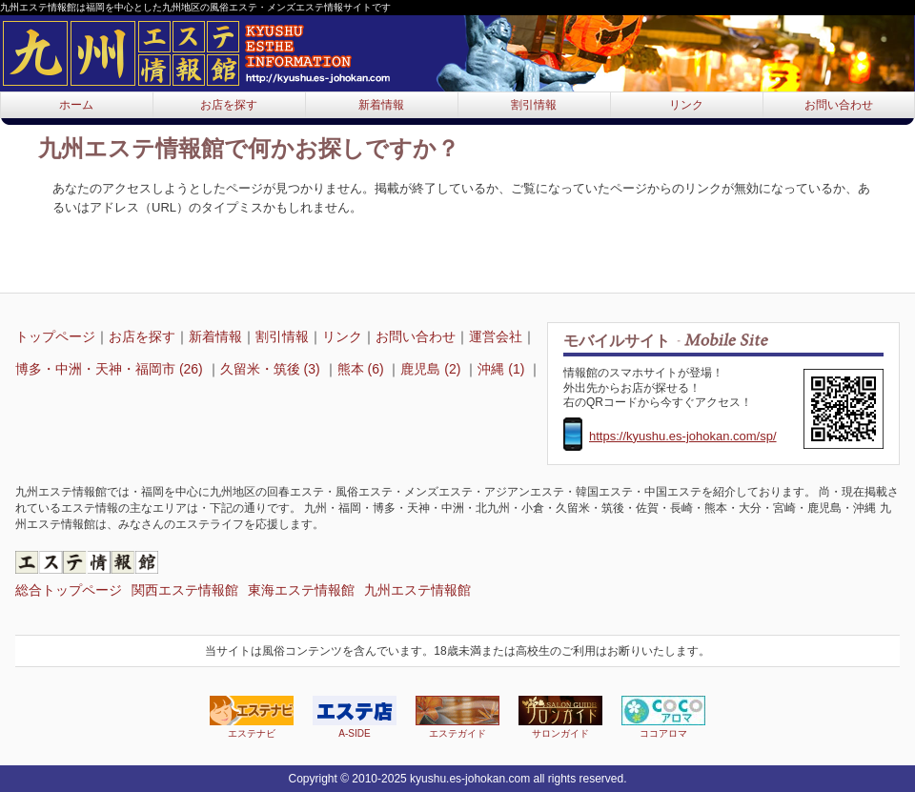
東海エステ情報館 (301, 590)
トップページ (55, 336)
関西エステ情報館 (185, 590)
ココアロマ (663, 717)
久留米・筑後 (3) (272, 368)
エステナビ (252, 717)
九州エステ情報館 (417, 590)
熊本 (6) (362, 368)
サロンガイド (560, 717)
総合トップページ (68, 590)
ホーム (76, 105)
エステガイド (457, 717)
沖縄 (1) (503, 368)
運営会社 (495, 336)
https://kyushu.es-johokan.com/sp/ (683, 436)
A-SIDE (354, 717)
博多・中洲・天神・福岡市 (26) (111, 368)
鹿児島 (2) (432, 368)
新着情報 (381, 105)
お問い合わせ (838, 105)
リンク (686, 105)
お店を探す (228, 105)
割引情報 (534, 105)
